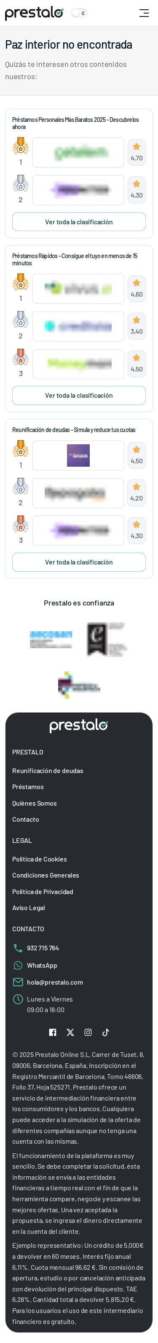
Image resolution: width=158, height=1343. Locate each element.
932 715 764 (35, 947)
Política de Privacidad (42, 891)
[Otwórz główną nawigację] (144, 13)
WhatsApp (34, 965)
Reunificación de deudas (47, 770)
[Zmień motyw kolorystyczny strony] (79, 13)
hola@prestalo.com (47, 982)
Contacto (25, 819)
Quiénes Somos (34, 803)
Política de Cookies (39, 858)
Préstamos (27, 786)
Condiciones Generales (45, 875)
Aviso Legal (28, 907)
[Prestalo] (34, 13)
